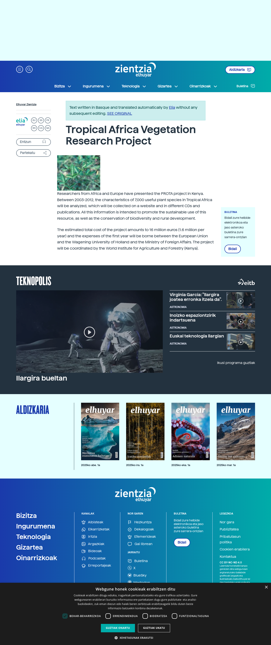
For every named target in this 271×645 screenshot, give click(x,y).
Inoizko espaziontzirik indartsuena (193, 318)
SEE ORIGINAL (119, 113)
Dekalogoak (141, 529)
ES (41, 120)
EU (34, 120)
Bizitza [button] (63, 86)
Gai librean (140, 544)
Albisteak (92, 522)
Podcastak (93, 558)
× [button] (266, 587)
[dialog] (135, 614)
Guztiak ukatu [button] (154, 628)
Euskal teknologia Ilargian (197, 336)
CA (40, 128)
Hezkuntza (140, 522)
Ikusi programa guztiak (236, 363)
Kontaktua (228, 557)
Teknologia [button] (134, 86)
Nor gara (227, 522)
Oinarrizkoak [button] (204, 86)
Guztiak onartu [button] (118, 628)
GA (47, 128)
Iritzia (89, 537)
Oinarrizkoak (36, 558)
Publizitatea (229, 529)
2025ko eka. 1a (180, 465)
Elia (172, 107)
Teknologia (33, 537)
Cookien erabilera (235, 549)
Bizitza (26, 515)
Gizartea (29, 547)
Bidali (232, 249)
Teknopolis (33, 280)
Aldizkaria (240, 70)
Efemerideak (142, 537)
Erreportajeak (96, 565)
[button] (19, 69)
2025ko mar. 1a (226, 465)
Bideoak (91, 551)
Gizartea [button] (168, 86)
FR (47, 120)
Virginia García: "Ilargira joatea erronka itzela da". (196, 297)
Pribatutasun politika (230, 539)
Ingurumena (35, 526)
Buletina (246, 86)
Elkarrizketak (95, 529)
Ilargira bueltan (41, 378)
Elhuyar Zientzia (26, 104)
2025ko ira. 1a (134, 465)
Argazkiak (92, 544)
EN (34, 128)
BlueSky (137, 575)
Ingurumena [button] (96, 86)
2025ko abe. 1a (90, 465)
